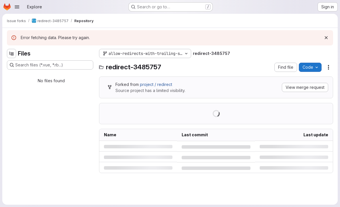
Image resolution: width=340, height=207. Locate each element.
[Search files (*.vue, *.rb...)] (50, 65)
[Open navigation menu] (17, 7)
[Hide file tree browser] (11, 53)
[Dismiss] (326, 37)
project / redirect (156, 84)
